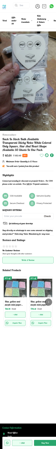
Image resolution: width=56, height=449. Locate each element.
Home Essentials (25, 20)
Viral (4, 20)
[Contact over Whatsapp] (52, 6)
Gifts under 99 (14, 20)
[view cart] (44, 6)
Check (47, 216)
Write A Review (28, 260)
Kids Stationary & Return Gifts (41, 20)
